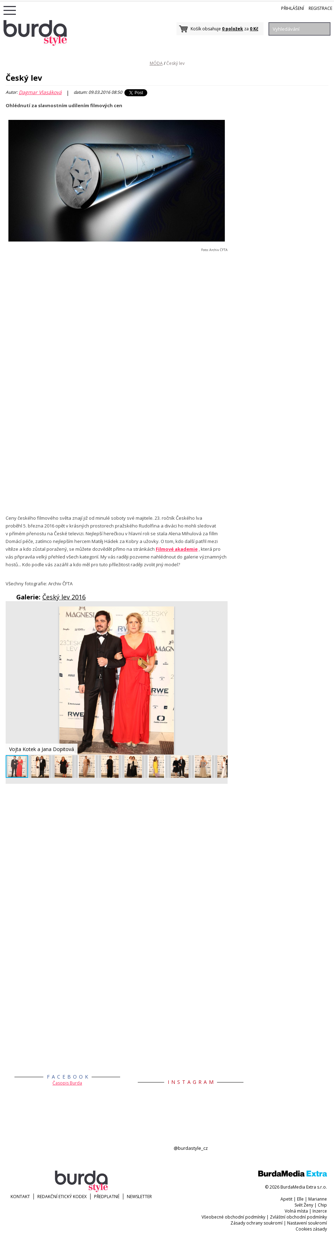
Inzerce (320, 1211)
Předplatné (106, 1197)
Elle (300, 1199)
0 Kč (254, 29)
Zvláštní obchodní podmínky (298, 1217)
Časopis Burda (67, 1083)
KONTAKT (20, 1197)
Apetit (286, 1199)
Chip (322, 1205)
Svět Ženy (304, 1205)
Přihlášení (292, 8)
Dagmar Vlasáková (40, 92)
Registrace (320, 8)
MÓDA (156, 63)
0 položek (232, 29)
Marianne (317, 1199)
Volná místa (296, 1211)
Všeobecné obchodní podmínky (233, 1217)
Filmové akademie (177, 549)
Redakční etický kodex (62, 1197)
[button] (221, 612)
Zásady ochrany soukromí (256, 1223)
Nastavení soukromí (307, 1223)
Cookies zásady (311, 1229)
